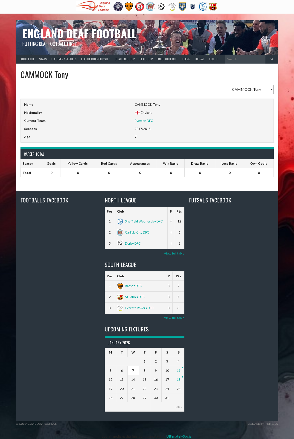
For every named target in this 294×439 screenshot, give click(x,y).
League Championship (95, 58)
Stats (43, 58)
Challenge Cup (125, 58)
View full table (174, 253)
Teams (186, 58)
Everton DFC (144, 121)
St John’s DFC (131, 297)
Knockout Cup (167, 58)
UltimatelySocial (179, 436)
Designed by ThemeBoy (262, 423)
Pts (179, 211)
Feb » (178, 407)
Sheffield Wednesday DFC (140, 221)
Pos (110, 211)
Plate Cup (146, 58)
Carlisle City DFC (133, 232)
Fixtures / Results (63, 58)
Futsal (199, 58)
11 (178, 370)
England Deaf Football (79, 33)
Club (120, 211)
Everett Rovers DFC (135, 308)
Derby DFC (129, 243)
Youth (213, 58)
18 (178, 379)
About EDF (27, 58)
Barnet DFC (129, 286)
